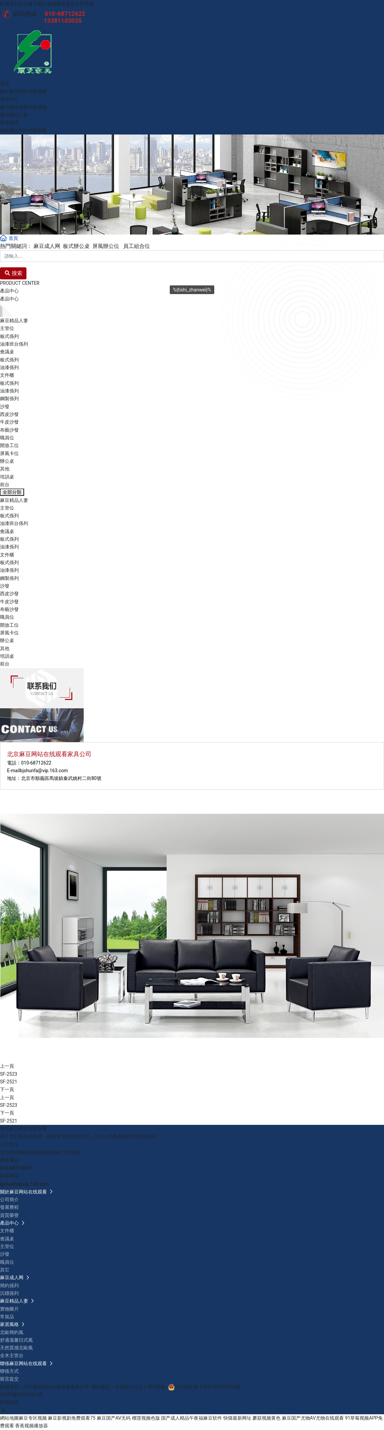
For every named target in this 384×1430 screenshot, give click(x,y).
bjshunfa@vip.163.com (44, 770)
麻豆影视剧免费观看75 (71, 1418)
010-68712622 (36, 763)
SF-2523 (8, 1074)
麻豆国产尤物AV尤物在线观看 (313, 1418)
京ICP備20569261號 (21, 1394)
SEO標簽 (157, 1387)
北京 (138, 1387)
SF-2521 (8, 1081)
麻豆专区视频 (33, 1418)
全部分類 (12, 492)
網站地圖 (9, 1418)
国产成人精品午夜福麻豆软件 (191, 1418)
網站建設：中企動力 (112, 1387)
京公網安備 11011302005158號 (208, 1387)
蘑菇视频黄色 (266, 1418)
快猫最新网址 (237, 1418)
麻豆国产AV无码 (114, 1418)
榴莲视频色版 (146, 1418)
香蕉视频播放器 (31, 1425)
